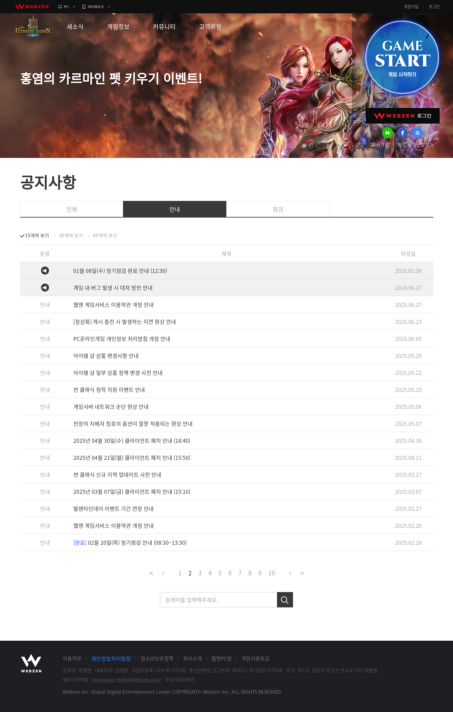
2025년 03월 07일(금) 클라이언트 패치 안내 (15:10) (131, 491)
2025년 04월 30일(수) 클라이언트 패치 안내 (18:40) (131, 440)
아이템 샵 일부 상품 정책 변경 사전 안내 (118, 372)
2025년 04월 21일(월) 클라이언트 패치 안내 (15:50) (131, 457)
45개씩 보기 (105, 235)
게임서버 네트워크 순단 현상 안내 (111, 406)
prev (292, 146)
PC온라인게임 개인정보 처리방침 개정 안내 (121, 339)
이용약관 (72, 658)
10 (271, 572)
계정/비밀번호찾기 (415, 144)
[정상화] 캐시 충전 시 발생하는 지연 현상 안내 (124, 322)
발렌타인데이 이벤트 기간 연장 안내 (113, 508)
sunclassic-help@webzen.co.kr (127, 679)
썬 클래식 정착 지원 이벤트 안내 (109, 389)
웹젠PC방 (221, 658)
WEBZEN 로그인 (403, 116)
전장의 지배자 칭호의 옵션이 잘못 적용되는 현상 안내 (133, 423)
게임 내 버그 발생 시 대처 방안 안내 (113, 288)
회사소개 (192, 658)
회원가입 (411, 7)
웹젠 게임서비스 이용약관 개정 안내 (113, 305)
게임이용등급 (255, 658)
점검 (278, 209)
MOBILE (96, 6)
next (337, 146)
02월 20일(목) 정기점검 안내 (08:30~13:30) (130, 542)
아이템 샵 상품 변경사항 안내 (106, 355)
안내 (174, 209)
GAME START (402, 57)
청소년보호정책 (157, 658)
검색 (285, 599)
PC (66, 6)
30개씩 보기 (71, 235)
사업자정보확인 (179, 679)
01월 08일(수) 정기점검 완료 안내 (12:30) (120, 271)
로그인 (434, 7)
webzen (31, 6)
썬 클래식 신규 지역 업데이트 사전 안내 (117, 474)
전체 (71, 209)
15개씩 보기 (37, 235)
